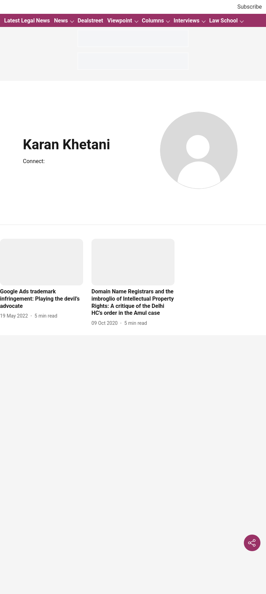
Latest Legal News (27, 20)
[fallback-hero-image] (41, 262)
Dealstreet (90, 20)
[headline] (41, 299)
